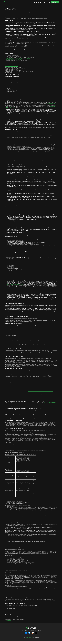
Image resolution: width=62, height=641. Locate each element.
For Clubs (40, 2)
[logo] (4, 2)
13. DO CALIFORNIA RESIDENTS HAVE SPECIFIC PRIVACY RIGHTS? (16, 68)
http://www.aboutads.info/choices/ (31, 416)
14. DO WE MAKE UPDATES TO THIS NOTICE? (12, 69)
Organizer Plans (33, 630)
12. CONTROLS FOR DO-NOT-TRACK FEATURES (13, 67)
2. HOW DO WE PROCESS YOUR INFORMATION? (13, 56)
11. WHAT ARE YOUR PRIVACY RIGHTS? (11, 66)
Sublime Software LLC (29, 637)
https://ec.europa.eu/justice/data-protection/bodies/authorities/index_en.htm (40, 391)
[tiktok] (36, 633)
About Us (35, 2)
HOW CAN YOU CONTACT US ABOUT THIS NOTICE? (39, 386)
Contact (48, 2)
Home (22, 630)
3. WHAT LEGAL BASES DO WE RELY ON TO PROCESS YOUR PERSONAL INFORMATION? (19, 57)
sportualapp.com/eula (8, 620)
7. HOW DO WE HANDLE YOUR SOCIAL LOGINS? (13, 61)
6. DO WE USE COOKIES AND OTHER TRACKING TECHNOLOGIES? (16, 60)
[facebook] (26, 633)
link (28, 281)
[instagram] (33, 633)
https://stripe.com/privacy (51, 103)
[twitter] (29, 633)
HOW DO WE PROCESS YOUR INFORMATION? (15, 284)
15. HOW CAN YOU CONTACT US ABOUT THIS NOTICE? (14, 70)
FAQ (44, 2)
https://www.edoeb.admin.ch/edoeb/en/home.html (47, 392)
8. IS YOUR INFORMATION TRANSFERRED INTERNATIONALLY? (15, 62)
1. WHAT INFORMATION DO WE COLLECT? (12, 55)
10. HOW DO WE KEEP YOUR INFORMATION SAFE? (13, 65)
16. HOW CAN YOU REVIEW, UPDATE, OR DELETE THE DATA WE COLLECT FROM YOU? (19, 71)
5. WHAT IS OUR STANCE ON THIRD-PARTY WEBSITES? (14, 59)
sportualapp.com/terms (8, 617)
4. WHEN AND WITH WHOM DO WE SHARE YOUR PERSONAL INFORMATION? (17, 58)
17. (5, 72)
